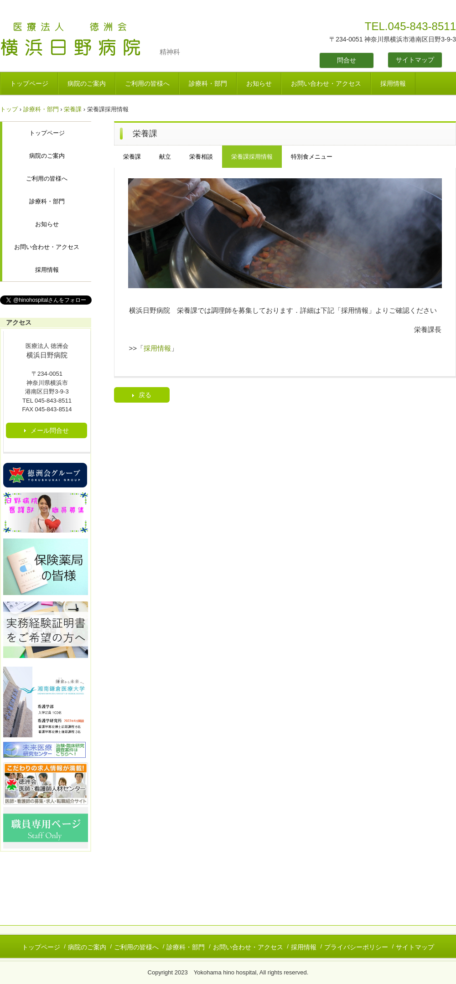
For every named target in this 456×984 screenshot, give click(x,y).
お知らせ (259, 83)
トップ (9, 109)
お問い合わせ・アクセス (326, 83)
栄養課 (73, 109)
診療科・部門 (208, 83)
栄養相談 (201, 156)
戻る (145, 395)
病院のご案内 (86, 83)
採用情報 (393, 83)
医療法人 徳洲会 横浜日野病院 (80, 40)
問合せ (346, 60)
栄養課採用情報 (252, 156)
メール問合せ (50, 430)
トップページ (29, 83)
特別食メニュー (311, 156)
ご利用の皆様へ (147, 83)
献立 (165, 156)
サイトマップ (415, 59)
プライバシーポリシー (356, 947)
